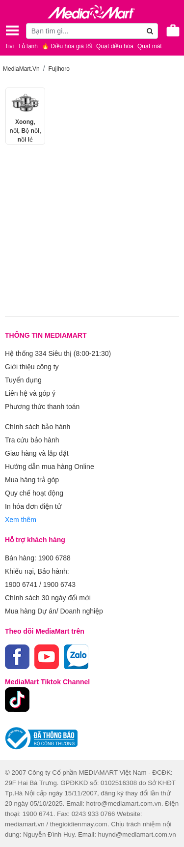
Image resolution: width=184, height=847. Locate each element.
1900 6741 (21, 584)
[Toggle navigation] (12, 30)
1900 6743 (59, 584)
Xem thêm (20, 520)
